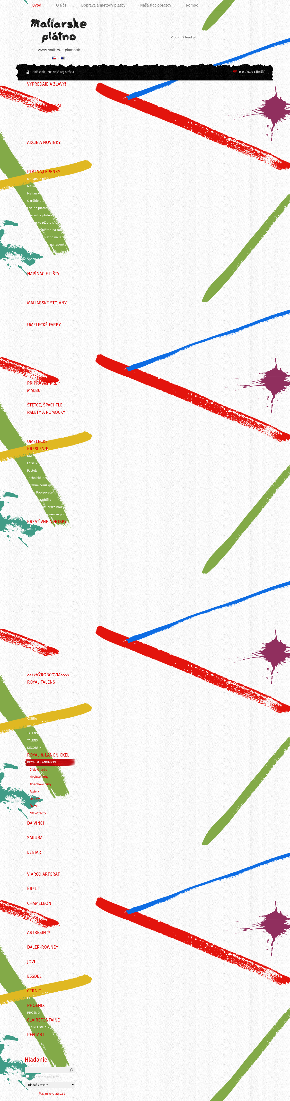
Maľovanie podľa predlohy (46, 667)
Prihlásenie (38, 72)
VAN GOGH (35, 711)
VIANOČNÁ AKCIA (39, 157)
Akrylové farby (37, 347)
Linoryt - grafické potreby (45, 587)
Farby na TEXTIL (38, 536)
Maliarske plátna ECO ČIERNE (48, 193)
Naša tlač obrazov (155, 5)
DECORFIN (34, 748)
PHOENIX (33, 1013)
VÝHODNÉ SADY (38, 121)
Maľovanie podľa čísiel (43, 660)
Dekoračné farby (39, 573)
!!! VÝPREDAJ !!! (37, 99)
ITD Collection (37, 867)
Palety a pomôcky (40, 434)
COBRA (32, 719)
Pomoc (192, 5)
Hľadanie (36, 1059)
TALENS (32, 740)
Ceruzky (35, 799)
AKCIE (31, 164)
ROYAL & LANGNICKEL (42, 762)
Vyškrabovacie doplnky (44, 624)
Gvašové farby (37, 361)
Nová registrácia (63, 72)
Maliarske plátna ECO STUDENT (49, 186)
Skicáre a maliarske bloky (45, 507)
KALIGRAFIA (35, 456)
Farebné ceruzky (39, 485)
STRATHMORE (37, 689)
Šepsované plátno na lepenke (48, 237)
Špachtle (33, 427)
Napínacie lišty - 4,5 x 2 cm (46, 281)
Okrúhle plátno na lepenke (46, 245)
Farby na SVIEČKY (39, 544)
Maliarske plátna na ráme (45, 179)
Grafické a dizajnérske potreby (49, 514)
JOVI (30, 969)
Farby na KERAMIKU (41, 558)
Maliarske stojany (40, 310)
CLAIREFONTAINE (39, 1027)
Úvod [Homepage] (36, 5)
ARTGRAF (33, 881)
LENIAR (32, 860)
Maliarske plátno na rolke (45, 230)
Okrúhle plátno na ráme (44, 201)
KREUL (32, 896)
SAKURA (33, 845)
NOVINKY (33, 150)
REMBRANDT (36, 704)
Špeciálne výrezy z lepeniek (47, 259)
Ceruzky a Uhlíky (39, 500)
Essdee (32, 984)
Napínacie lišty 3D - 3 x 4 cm (47, 296)
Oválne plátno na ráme (44, 208)
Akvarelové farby (39, 354)
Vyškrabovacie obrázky (43, 631)
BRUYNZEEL (35, 697)
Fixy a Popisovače (40, 492)
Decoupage (35, 580)
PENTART (33, 1042)
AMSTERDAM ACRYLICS (43, 726)
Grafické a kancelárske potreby (49, 602)
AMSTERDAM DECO (40, 529)
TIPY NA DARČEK (39, 113)
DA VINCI (33, 830)
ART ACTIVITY (38, 813)
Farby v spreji (37, 376)
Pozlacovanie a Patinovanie (47, 616)
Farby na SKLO (37, 551)
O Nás (61, 5)
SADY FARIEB (36, 128)
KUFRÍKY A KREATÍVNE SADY (47, 332)
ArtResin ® (35, 940)
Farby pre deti (37, 368)
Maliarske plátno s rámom (46, 223)
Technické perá (38, 478)
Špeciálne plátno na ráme (46, 215)
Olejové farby (37, 339)
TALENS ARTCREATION (42, 733)
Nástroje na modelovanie (45, 609)
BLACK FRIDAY (37, 91)
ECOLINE (33, 463)
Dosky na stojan (39, 317)
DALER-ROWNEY (38, 954)
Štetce (31, 420)
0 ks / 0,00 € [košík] (252, 72)
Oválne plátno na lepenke (46, 252)
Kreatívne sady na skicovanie (48, 646)
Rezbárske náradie (40, 595)
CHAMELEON (36, 911)
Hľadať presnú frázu (45, 1077)
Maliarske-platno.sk (52, 1093)
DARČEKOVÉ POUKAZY (43, 135)
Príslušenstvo (37, 266)
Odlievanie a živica (40, 638)
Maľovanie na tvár (40, 653)
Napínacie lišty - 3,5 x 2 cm (46, 288)
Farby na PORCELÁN (41, 565)
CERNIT (32, 998)
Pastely (32, 471)
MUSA (31, 925)
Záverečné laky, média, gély (47, 398)
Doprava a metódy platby (103, 5)
